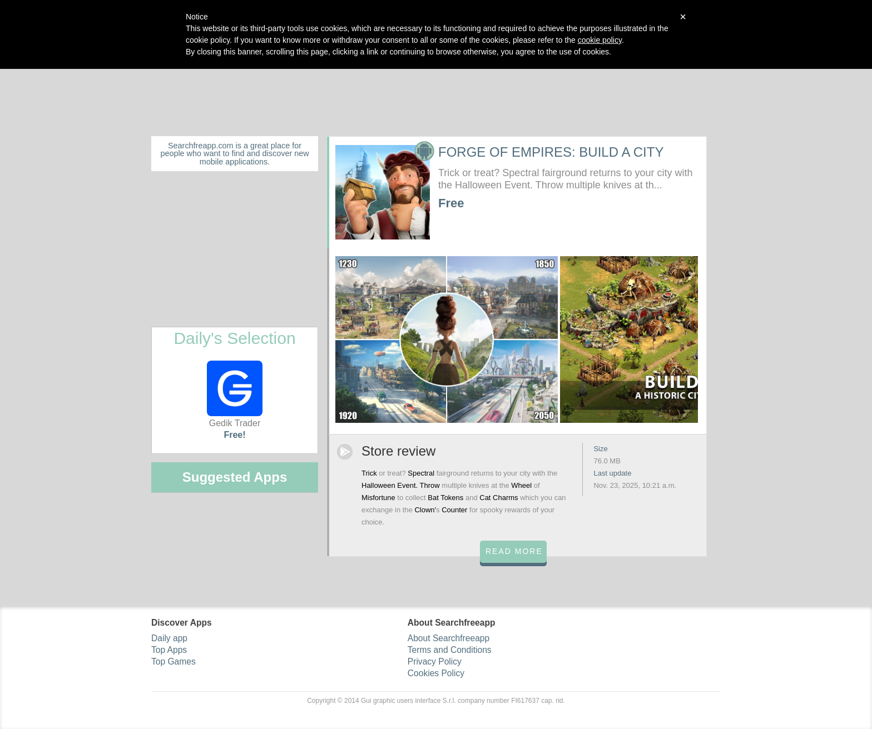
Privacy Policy (435, 661)
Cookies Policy (436, 673)
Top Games (173, 661)
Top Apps (169, 650)
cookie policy (600, 40)
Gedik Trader (234, 394)
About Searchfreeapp (448, 638)
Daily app (169, 638)
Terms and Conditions (450, 650)
